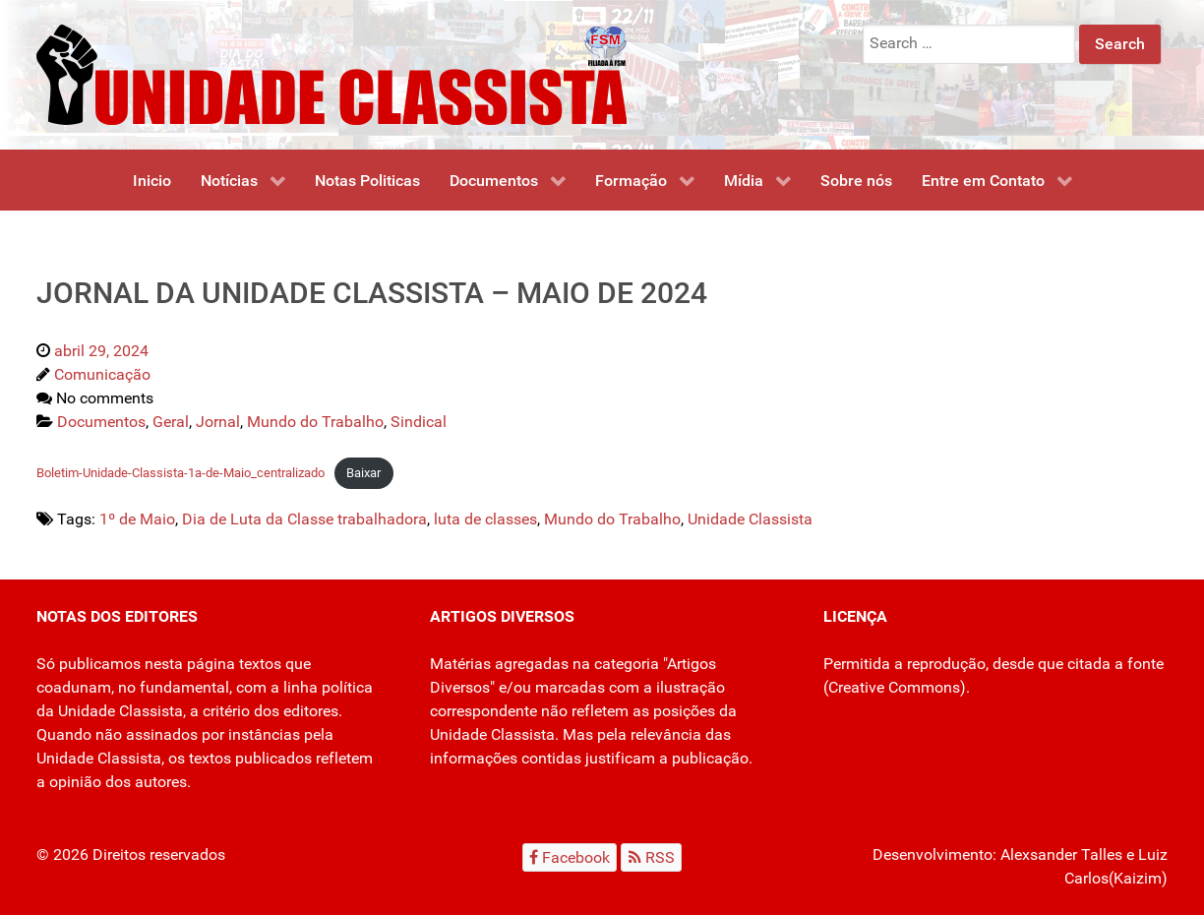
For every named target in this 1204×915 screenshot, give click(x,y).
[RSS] (651, 857)
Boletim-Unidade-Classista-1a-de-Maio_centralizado (180, 472)
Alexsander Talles (1061, 854)
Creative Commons (894, 687)
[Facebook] (570, 857)
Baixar (363, 472)
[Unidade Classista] (331, 73)
